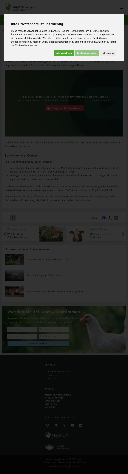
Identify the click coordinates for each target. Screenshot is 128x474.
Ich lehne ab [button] (108, 53)
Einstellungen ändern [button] (87, 53)
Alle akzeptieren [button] (64, 53)
